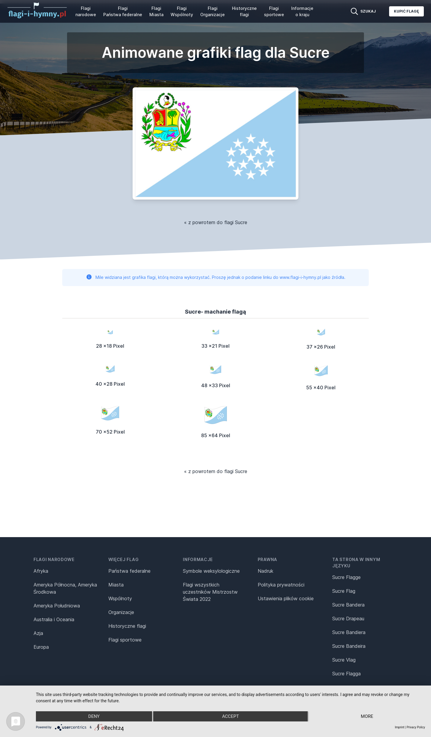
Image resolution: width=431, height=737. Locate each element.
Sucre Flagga (346, 674)
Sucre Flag (343, 591)
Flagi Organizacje (212, 11)
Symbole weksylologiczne (211, 571)
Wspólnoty (120, 598)
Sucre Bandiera (348, 632)
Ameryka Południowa (57, 606)
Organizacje (121, 612)
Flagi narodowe (85, 11)
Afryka (41, 571)
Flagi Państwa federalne (122, 11)
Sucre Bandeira (348, 646)
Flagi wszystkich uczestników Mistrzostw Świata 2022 (210, 592)
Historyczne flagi (244, 11)
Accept (230, 716)
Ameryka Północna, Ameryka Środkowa (65, 588)
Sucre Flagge (346, 577)
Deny (94, 716)
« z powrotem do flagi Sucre (215, 222)
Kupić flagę (406, 11)
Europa (41, 647)
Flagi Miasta (156, 11)
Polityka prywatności (281, 585)
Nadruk (265, 571)
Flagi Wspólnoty (182, 11)
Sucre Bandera (348, 605)
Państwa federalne (129, 571)
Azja (38, 633)
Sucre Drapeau (348, 618)
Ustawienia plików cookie (286, 598)
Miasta (116, 585)
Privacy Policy (415, 727)
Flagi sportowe (274, 11)
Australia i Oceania (54, 619)
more (367, 716)
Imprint (399, 727)
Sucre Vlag (344, 660)
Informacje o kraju (302, 11)
